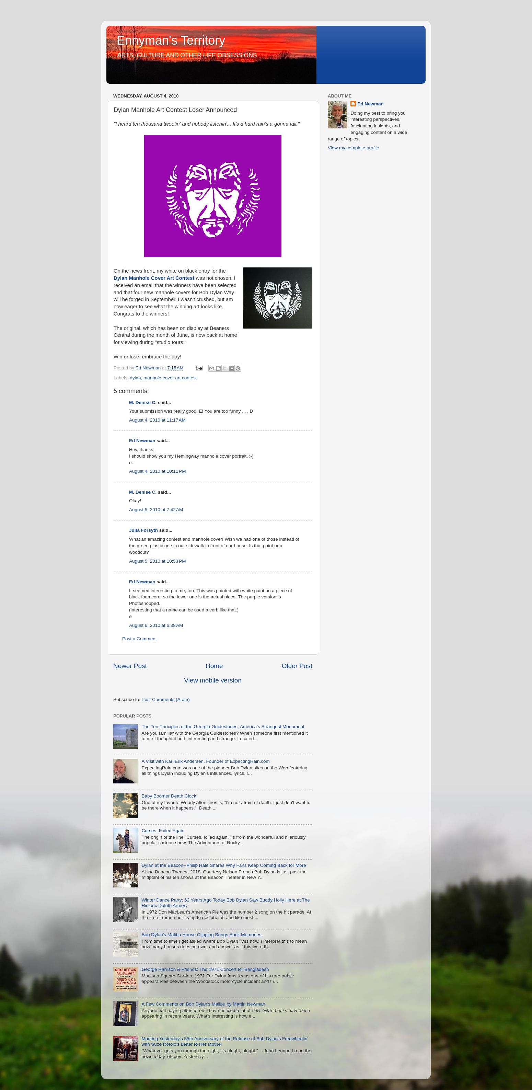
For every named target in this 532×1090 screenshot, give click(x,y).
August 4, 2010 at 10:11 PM (157, 471)
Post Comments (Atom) (166, 699)
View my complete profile (353, 147)
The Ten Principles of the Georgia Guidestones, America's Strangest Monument (222, 726)
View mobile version (213, 680)
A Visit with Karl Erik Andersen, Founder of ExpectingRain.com (205, 761)
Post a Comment (139, 638)
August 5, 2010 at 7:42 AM (156, 509)
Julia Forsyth (143, 530)
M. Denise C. (143, 402)
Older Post (297, 665)
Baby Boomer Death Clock (168, 796)
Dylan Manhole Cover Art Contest (154, 278)
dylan (135, 377)
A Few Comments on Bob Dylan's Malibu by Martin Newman (203, 1004)
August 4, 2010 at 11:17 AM (157, 420)
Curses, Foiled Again (162, 830)
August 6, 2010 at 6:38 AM (156, 625)
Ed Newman (142, 440)
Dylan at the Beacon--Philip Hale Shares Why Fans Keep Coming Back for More (223, 865)
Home (214, 665)
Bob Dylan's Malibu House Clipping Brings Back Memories (201, 934)
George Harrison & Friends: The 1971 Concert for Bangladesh (205, 969)
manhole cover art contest (170, 377)
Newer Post (130, 665)
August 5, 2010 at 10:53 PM (157, 561)
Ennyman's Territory (171, 40)
